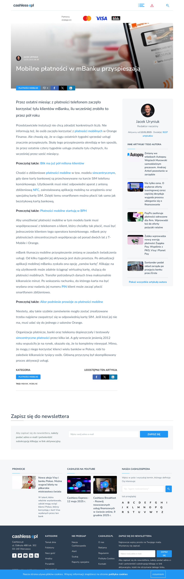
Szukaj (75, 556)
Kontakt (102, 563)
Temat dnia (50, 542)
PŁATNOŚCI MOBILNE (28, 88)
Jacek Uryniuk (31, 57)
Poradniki (49, 563)
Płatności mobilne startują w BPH (63, 210)
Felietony (49, 547)
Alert (74, 551)
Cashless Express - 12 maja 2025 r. (78, 499)
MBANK (24, 384)
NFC (36, 190)
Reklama (102, 547)
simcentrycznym (103, 173)
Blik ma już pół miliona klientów (62, 163)
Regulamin (103, 553)
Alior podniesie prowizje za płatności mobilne (71, 301)
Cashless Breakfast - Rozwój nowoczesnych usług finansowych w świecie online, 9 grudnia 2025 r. (104, 506)
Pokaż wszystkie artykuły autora (148, 282)
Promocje (18, 469)
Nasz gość (50, 553)
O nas (101, 542)
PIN (64, 286)
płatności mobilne (58, 173)
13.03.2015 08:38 (31, 59)
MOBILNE (33, 384)
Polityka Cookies (106, 558)
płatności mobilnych (88, 131)
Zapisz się (164, 554)
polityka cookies (118, 574)
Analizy (48, 558)
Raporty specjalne (80, 562)
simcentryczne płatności (33, 338)
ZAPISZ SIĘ (154, 434)
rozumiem (158, 574)
